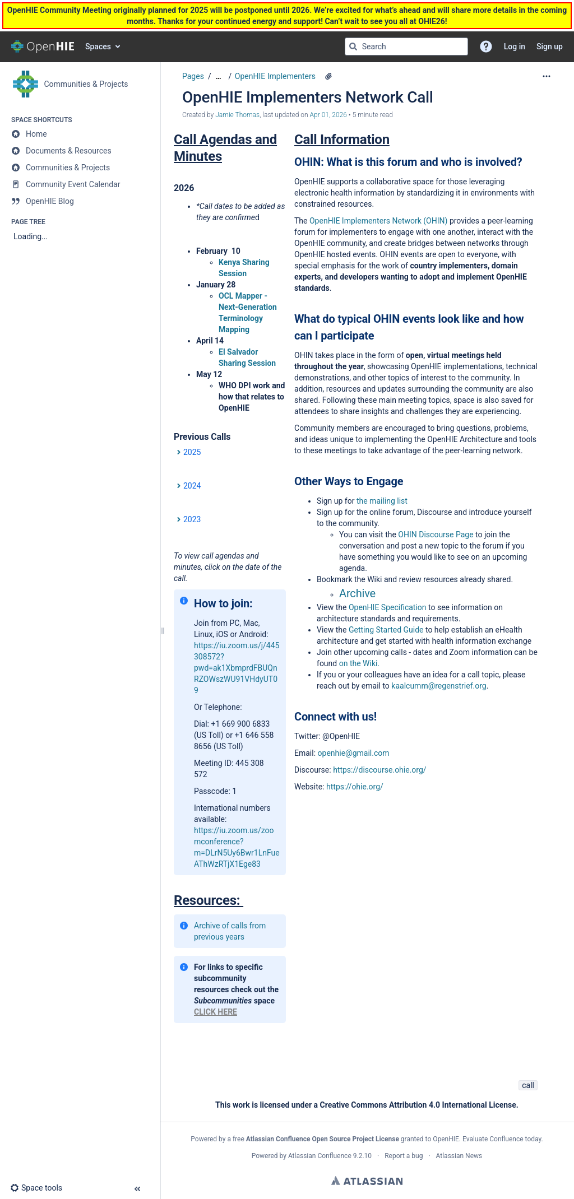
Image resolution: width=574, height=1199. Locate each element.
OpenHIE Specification (388, 607)
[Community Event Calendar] (80, 184)
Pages (193, 76)
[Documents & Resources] (80, 150)
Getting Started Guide (387, 629)
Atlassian (366, 1180)
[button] (486, 46)
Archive (357, 593)
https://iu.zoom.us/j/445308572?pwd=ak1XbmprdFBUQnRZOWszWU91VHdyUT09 (236, 668)
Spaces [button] (98, 46)
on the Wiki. (359, 663)
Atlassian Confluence (319, 1156)
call (528, 1085)
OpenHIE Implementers (275, 76)
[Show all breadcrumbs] (218, 76)
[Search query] (406, 46)
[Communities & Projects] (80, 167)
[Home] (80, 134)
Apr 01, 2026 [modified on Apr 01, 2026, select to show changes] (328, 115)
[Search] (353, 46)
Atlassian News (459, 1156)
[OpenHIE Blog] (80, 201)
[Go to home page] (43, 46)
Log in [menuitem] (514, 46)
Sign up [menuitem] (549, 46)
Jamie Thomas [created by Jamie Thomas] (237, 115)
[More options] (546, 76)
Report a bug (404, 1156)
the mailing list (380, 500)
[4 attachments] (328, 76)
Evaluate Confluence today (501, 1139)
